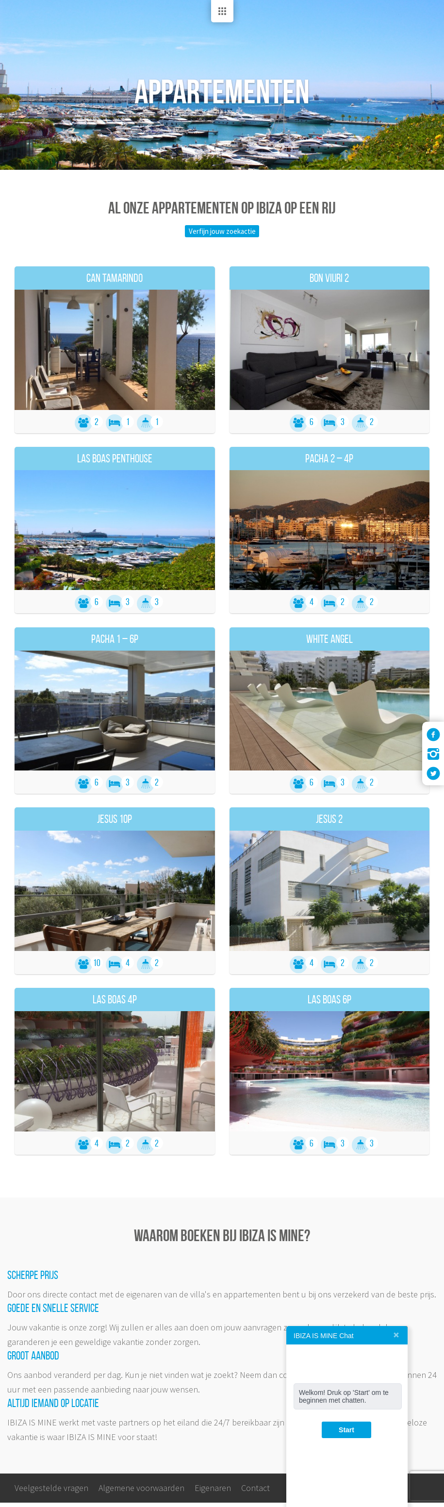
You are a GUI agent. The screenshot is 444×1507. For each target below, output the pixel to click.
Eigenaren (213, 1492)
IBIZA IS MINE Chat (324, 1336)
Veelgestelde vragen (51, 1492)
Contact (255, 1492)
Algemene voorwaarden (141, 1492)
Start (346, 1430)
